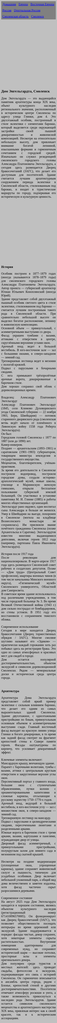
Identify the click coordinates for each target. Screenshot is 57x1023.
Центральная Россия (27, 10)
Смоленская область (15, 16)
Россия (6, 10)
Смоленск (37, 16)
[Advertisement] (28, 57)
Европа (23, 4)
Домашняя (9, 4)
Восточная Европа (42, 4)
